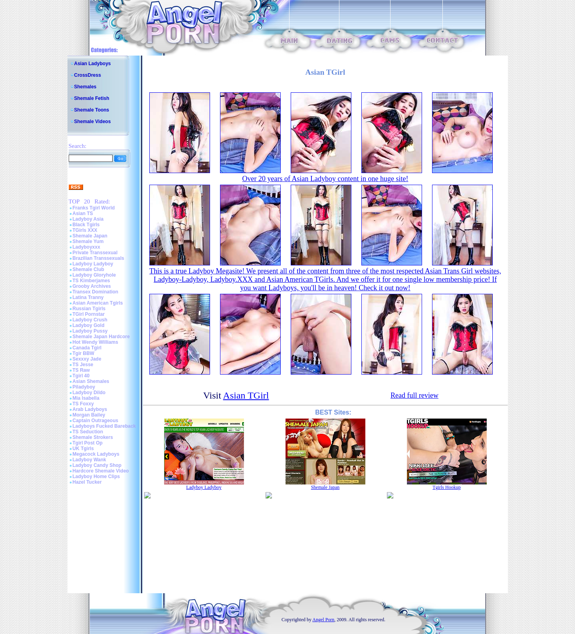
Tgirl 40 (81, 376)
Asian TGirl (246, 395)
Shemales (85, 87)
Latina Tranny (88, 297)
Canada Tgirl (87, 348)
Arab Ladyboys (90, 409)
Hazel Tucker (87, 482)
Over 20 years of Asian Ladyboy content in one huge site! (325, 179)
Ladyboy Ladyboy (93, 264)
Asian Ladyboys (92, 63)
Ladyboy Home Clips (96, 476)
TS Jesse (83, 364)
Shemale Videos (92, 121)
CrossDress (87, 75)
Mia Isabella (86, 398)
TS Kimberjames (91, 280)
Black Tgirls (86, 224)
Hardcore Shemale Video (101, 471)
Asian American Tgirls (98, 303)
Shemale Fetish (91, 98)
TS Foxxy (83, 404)
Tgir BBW (84, 353)
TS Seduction (88, 432)
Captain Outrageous (96, 420)
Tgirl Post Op (88, 443)
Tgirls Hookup (446, 487)
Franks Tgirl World (94, 208)
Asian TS (83, 213)
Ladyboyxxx (86, 247)
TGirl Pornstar (89, 314)
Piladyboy (84, 387)
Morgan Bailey (89, 415)
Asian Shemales (91, 381)
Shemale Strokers (93, 437)
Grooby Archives (92, 286)
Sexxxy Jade (87, 359)
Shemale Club (88, 269)
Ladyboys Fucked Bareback (104, 426)
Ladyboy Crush (90, 320)
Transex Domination (96, 292)
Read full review (414, 395)
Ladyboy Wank (89, 460)
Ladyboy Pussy (90, 331)
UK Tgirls (83, 448)
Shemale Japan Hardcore (101, 336)
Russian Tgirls (89, 308)
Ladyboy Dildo (89, 392)
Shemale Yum (88, 241)
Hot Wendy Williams (95, 342)
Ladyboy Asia (88, 219)
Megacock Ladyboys (96, 454)
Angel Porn (323, 619)
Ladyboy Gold (89, 325)
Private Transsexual (95, 252)
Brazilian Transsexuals (98, 258)
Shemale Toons (91, 110)
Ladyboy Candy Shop (97, 465)
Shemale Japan (90, 236)
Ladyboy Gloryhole (94, 275)
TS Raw (81, 370)
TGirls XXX (85, 230)
